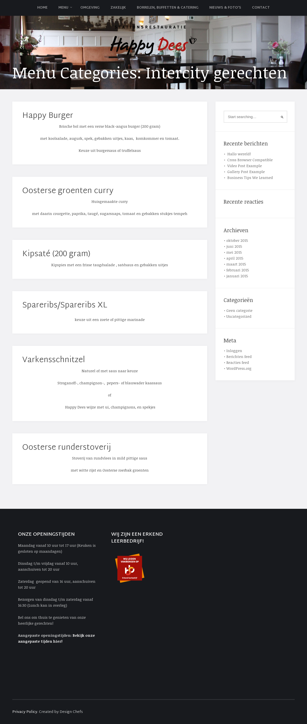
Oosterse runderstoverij (66, 448)
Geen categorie (239, 310)
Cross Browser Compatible (250, 159)
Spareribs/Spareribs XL (64, 305)
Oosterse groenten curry (67, 191)
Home (42, 8)
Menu (63, 8)
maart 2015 (236, 264)
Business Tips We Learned (250, 177)
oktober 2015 (237, 240)
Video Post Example (244, 165)
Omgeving (90, 8)
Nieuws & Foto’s (225, 8)
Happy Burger (47, 116)
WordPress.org (239, 368)
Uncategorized (239, 316)
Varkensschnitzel (53, 360)
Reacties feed (237, 362)
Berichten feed (239, 356)
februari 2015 (237, 269)
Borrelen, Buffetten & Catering (168, 8)
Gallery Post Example (246, 171)
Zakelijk (118, 8)
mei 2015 (234, 252)
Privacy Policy (24, 712)
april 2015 (234, 258)
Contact (261, 8)
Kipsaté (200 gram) (56, 254)
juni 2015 (234, 246)
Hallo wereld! (239, 153)
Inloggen (234, 350)
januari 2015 (237, 275)
